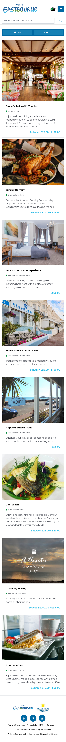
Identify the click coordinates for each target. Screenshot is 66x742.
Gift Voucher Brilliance (49, 734)
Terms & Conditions (16, 725)
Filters (17, 32)
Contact (50, 725)
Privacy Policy (32, 725)
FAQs (42, 725)
